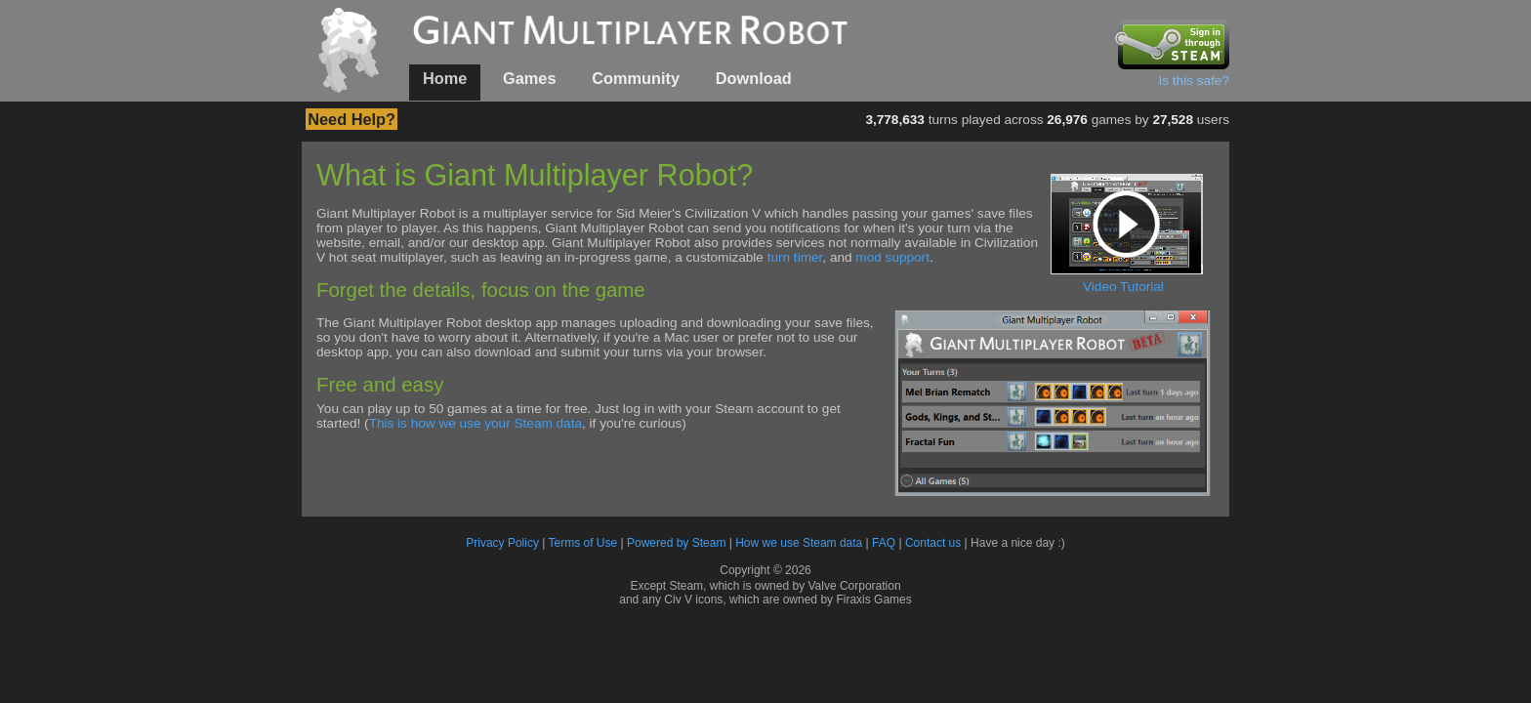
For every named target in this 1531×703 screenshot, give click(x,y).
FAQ (883, 543)
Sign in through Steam (1171, 44)
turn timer (795, 257)
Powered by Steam (676, 543)
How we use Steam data (798, 543)
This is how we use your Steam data (475, 423)
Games (529, 78)
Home (445, 78)
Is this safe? (1193, 80)
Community (636, 78)
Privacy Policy (502, 543)
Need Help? (351, 119)
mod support (892, 257)
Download (754, 78)
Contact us (933, 543)
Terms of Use (583, 543)
